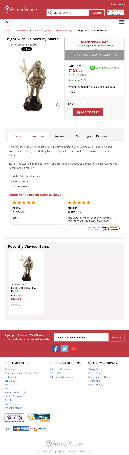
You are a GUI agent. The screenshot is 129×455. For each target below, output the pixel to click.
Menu (8, 22)
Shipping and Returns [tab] (92, 136)
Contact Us (10, 380)
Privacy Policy (95, 369)
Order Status (11, 369)
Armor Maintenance (15, 407)
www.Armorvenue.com (79, 451)
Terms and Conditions (99, 376)
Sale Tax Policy (95, 384)
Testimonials (11, 376)
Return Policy (94, 380)
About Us (9, 384)
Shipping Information (60, 369)
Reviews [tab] (60, 136)
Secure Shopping (96, 373)
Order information (14, 396)
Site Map (9, 400)
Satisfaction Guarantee (61, 376)
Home (8, 30)
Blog (7, 388)
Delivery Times (57, 373)
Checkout (115, 4)
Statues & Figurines (42, 30)
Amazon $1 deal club (15, 392)
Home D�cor (21, 30)
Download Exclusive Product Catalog (23, 373)
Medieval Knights (65, 30)
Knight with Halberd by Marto (23, 289)
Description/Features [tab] (28, 136)
